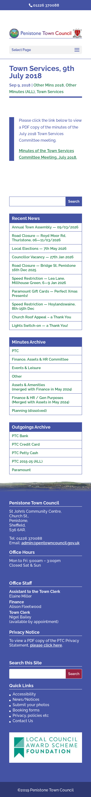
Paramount (21, 470)
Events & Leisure (26, 368)
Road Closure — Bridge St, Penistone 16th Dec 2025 (44, 267)
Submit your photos (31, 704)
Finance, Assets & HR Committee (40, 359)
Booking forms (26, 710)
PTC (15, 351)
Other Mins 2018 (48, 85)
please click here (46, 645)
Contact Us (23, 721)
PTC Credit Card (26, 444)
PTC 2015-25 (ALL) (27, 461)
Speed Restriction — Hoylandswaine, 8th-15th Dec (43, 306)
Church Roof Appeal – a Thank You (41, 317)
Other (17, 376)
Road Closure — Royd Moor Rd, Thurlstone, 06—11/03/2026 (39, 238)
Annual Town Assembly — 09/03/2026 (45, 227)
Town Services (50, 91)
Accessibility (24, 694)
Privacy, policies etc (31, 715)
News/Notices (26, 699)
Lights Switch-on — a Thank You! (40, 325)
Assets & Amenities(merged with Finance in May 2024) (42, 387)
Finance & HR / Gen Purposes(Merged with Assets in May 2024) (40, 400)
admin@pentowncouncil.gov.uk (50, 543)
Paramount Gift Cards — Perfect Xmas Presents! (44, 293)
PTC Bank (20, 436)
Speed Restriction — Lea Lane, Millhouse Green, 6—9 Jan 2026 (39, 280)
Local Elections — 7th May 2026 (39, 248)
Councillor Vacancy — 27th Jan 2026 (43, 257)
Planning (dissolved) (29, 410)
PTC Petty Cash (25, 453)
